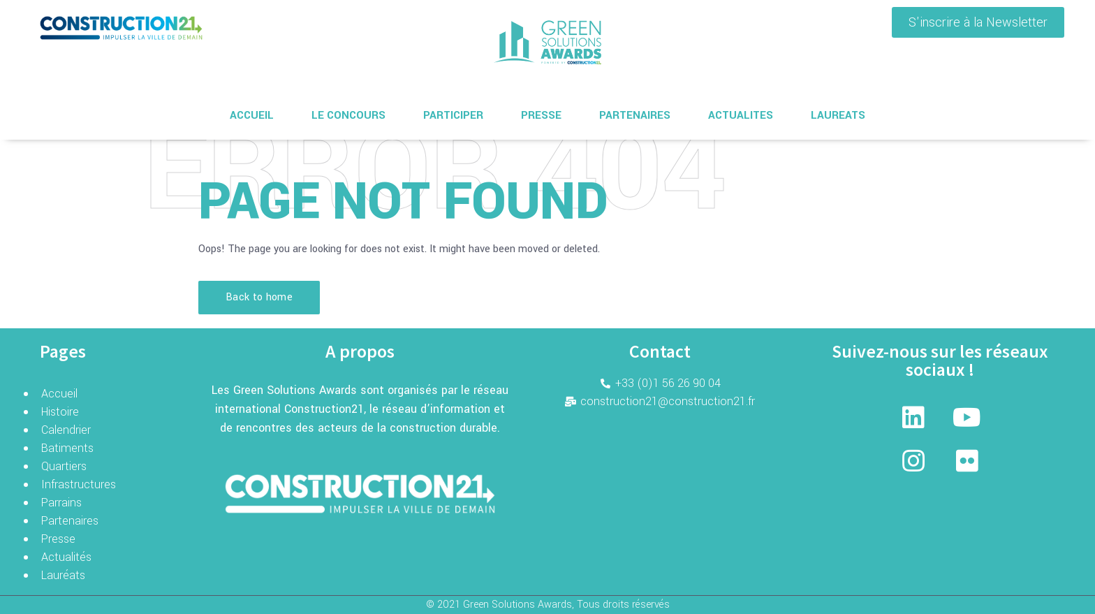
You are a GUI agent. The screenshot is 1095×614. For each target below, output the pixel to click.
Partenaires (69, 521)
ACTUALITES (740, 115)
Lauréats (63, 575)
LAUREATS (838, 115)
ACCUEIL (252, 115)
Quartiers (64, 466)
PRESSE (541, 115)
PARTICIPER (453, 115)
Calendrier (66, 430)
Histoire (60, 412)
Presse (58, 539)
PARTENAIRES (634, 115)
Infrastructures (78, 484)
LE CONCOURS (348, 115)
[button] (978, 22)
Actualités (66, 557)
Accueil (59, 394)
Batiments (67, 448)
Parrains (61, 503)
